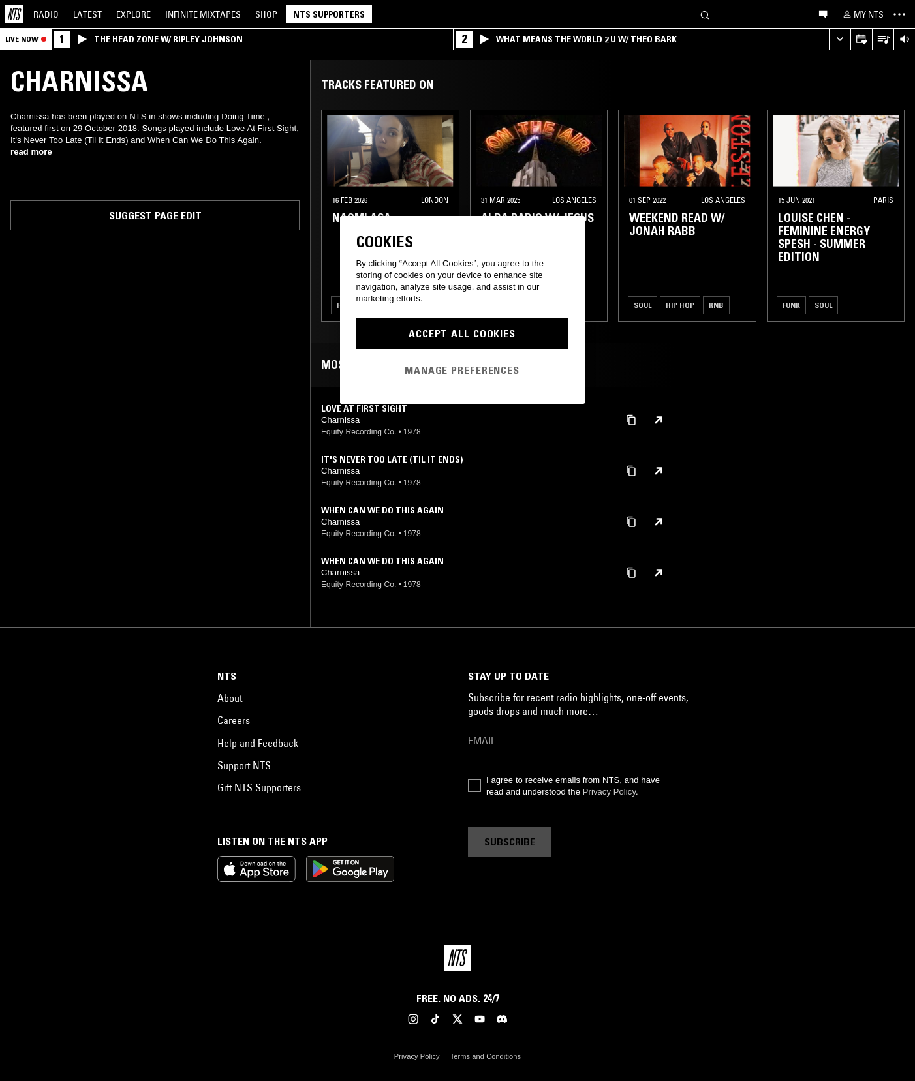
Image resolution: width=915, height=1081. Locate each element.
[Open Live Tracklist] (882, 39)
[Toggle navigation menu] (899, 14)
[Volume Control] (904, 39)
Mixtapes (203, 14)
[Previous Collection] (890, 215)
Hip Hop (680, 305)
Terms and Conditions (485, 1056)
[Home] (14, 14)
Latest (87, 14)
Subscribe (509, 841)
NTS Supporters (329, 14)
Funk (791, 305)
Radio (46, 14)
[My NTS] (862, 14)
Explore (133, 14)
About (229, 698)
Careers (233, 720)
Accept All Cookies (462, 333)
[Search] (704, 14)
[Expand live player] (839, 39)
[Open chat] (823, 13)
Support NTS (244, 765)
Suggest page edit (155, 215)
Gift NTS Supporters (259, 787)
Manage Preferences (462, 369)
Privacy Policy (609, 792)
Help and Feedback (257, 743)
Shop (266, 14)
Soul (642, 305)
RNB (716, 305)
